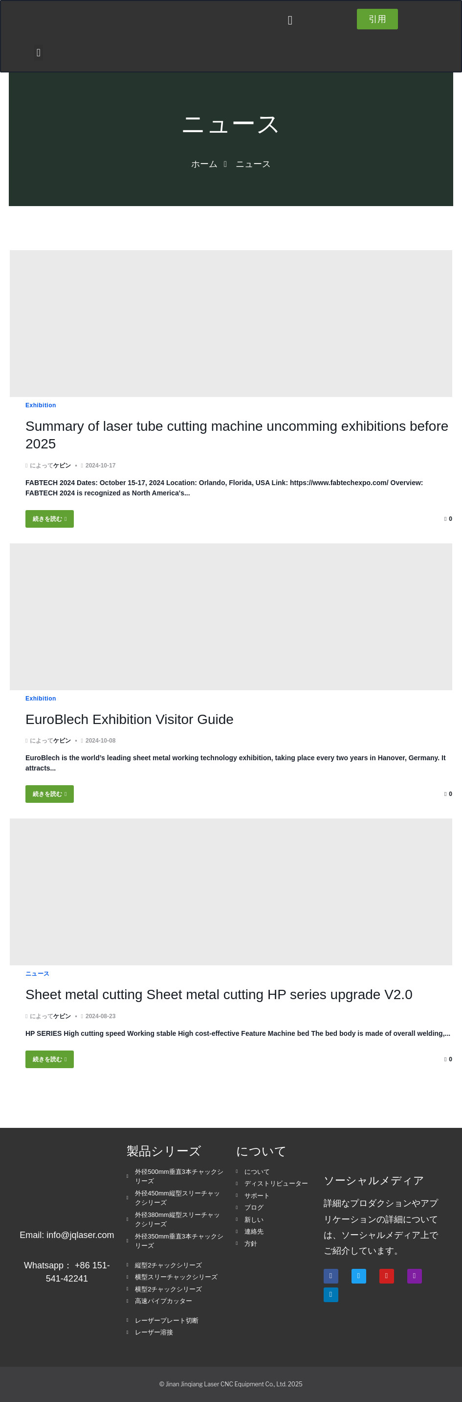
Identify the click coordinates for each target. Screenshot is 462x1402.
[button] (290, 20)
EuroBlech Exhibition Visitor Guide (129, 719)
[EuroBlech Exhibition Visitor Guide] (231, 616)
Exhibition (40, 405)
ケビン (62, 465)
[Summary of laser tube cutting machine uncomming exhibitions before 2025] (231, 323)
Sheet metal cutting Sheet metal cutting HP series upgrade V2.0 (219, 994)
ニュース (37, 973)
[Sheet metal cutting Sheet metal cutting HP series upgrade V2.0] (231, 891)
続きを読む (49, 518)
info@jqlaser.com (80, 1235)
